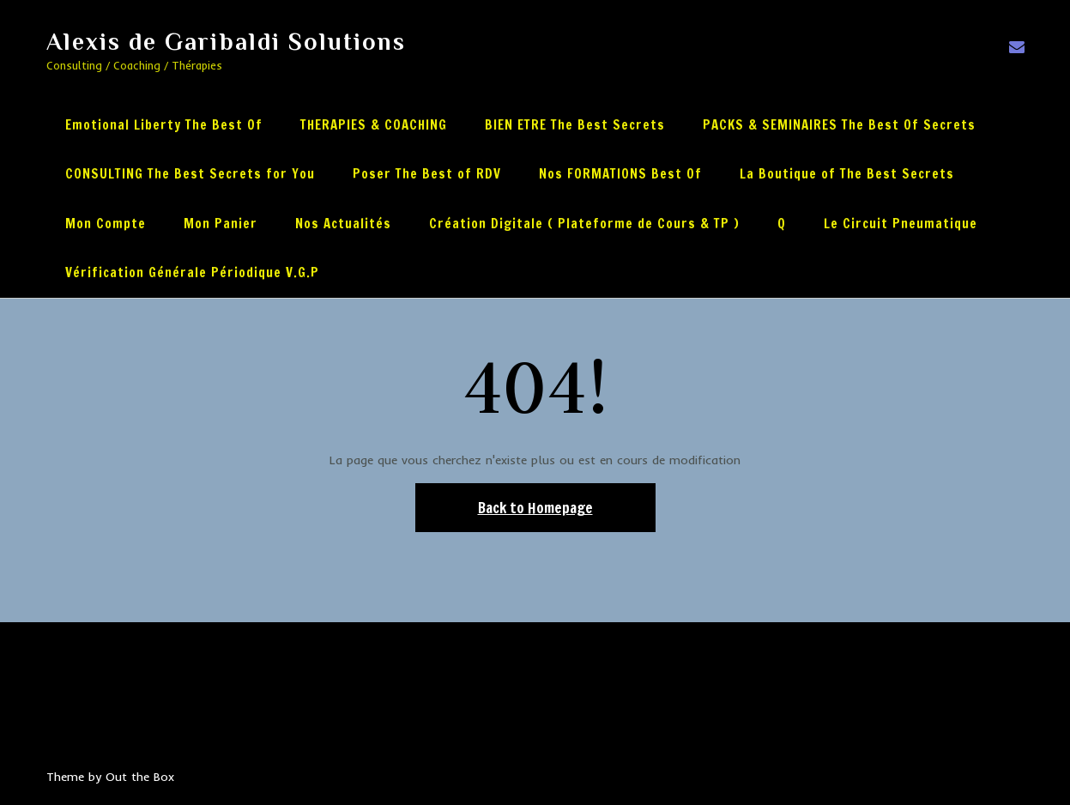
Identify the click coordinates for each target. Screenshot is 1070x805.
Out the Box (140, 776)
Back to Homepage (535, 507)
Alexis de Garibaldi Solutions (226, 41)
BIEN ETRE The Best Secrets (575, 125)
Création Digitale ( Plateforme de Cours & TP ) (584, 224)
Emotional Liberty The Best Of (164, 125)
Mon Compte (105, 224)
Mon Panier (220, 224)
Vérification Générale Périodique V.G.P (192, 272)
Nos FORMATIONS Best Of (620, 174)
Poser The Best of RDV (427, 174)
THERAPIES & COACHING (373, 125)
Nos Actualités (343, 224)
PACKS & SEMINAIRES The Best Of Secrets (839, 125)
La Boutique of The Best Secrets (847, 174)
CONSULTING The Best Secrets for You (190, 174)
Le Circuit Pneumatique (900, 224)
